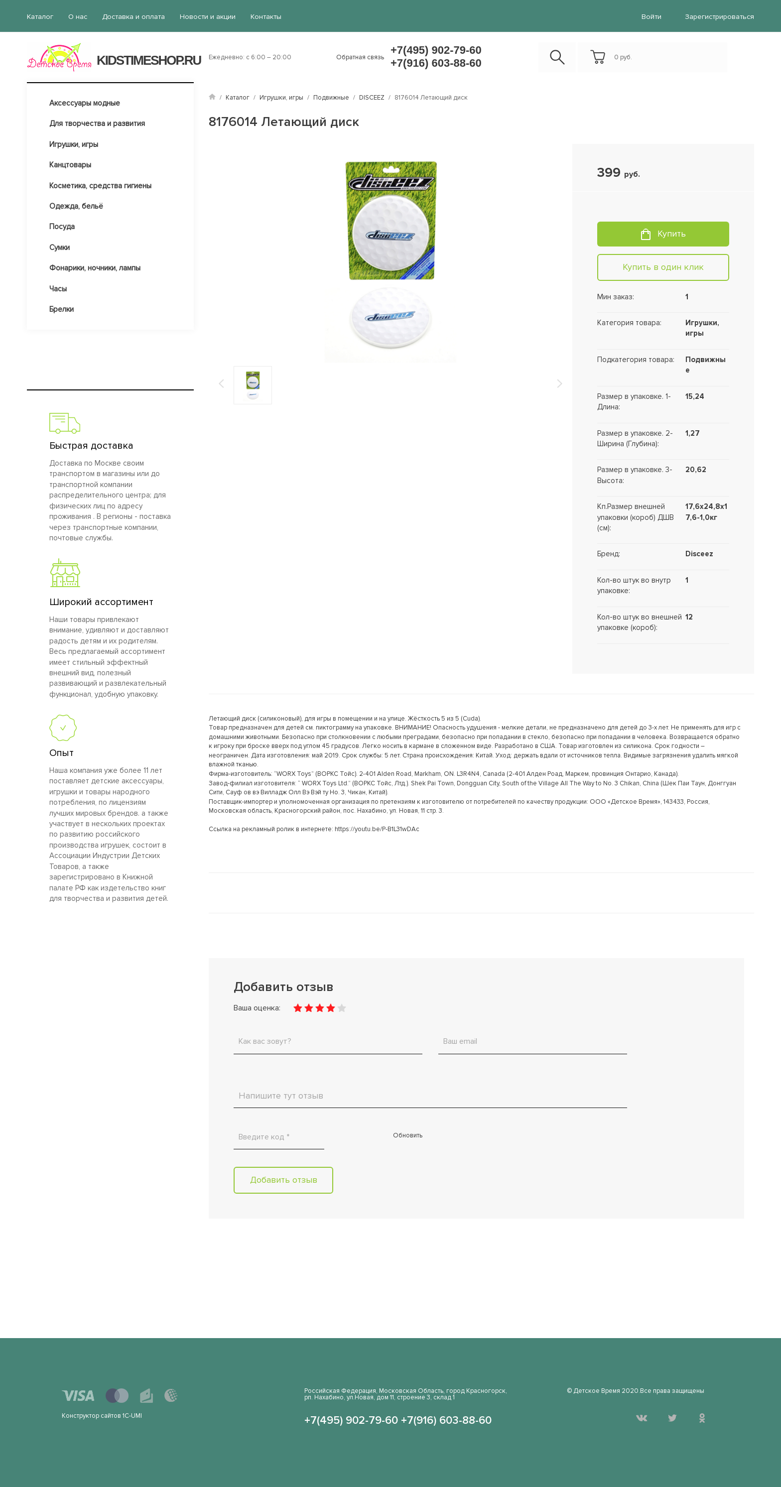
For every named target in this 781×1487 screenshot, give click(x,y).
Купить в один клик (663, 266)
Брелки (61, 308)
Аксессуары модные (84, 102)
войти (651, 16)
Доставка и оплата (132, 16)
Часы (58, 288)
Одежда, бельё (76, 205)
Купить (672, 233)
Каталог (40, 16)
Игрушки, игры (73, 143)
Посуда (62, 226)
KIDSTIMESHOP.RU (149, 59)
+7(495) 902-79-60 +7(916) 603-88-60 (436, 56)
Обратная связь (360, 57)
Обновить (407, 1135)
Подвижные (331, 97)
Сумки (59, 247)
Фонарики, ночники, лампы (94, 267)
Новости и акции (205, 16)
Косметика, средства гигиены (100, 185)
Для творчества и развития (97, 123)
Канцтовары (70, 164)
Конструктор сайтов (91, 1415)
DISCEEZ (372, 97)
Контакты (263, 16)
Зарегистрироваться (720, 16)
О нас (77, 16)
